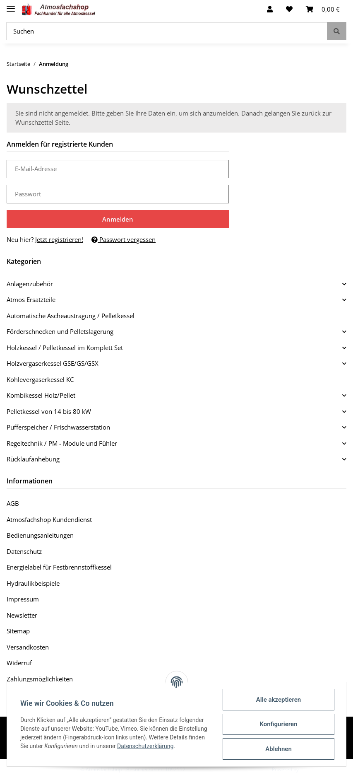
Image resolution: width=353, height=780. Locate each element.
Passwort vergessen (123, 239)
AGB (13, 503)
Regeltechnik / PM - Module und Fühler (62, 443)
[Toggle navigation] (11, 5)
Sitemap (18, 631)
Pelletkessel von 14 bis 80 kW (49, 411)
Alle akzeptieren (278, 699)
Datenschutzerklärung (145, 746)
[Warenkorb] (322, 9)
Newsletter (22, 615)
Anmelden (117, 219)
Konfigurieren (278, 724)
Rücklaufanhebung (33, 459)
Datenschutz (24, 551)
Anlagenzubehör (30, 284)
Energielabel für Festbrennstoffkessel (59, 567)
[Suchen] (167, 31)
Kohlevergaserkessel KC (40, 379)
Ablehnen (278, 749)
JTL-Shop (310, 769)
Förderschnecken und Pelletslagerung (60, 331)
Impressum (23, 599)
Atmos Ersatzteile (31, 299)
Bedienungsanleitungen (40, 535)
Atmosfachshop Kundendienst (49, 519)
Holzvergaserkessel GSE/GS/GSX (52, 363)
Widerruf (19, 663)
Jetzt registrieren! (59, 239)
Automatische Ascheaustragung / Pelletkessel (70, 316)
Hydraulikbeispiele (33, 583)
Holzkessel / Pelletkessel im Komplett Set (65, 347)
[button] (269, 9)
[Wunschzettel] (289, 9)
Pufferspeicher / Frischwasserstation (58, 427)
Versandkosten (28, 647)
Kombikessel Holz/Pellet (41, 395)
